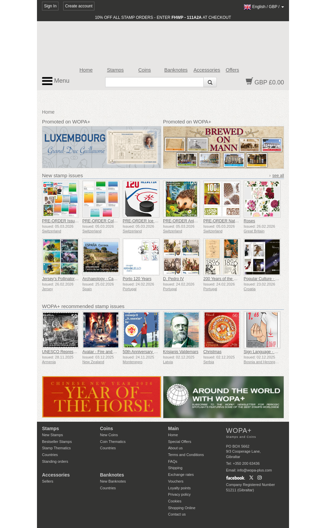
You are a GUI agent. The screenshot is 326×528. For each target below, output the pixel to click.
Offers (232, 70)
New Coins (109, 435)
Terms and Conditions (186, 455)
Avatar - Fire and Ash (101, 351)
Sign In (50, 6)
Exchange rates (181, 475)
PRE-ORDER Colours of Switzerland (115, 221)
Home (85, 70)
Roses (249, 221)
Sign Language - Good (264, 351)
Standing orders (55, 461)
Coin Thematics (113, 442)
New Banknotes (113, 481)
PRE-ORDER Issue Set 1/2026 (69, 221)
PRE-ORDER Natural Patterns (230, 221)
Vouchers (176, 481)
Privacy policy (179, 494)
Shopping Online (181, 508)
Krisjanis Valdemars (180, 351)
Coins (144, 70)
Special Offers (179, 442)
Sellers (47, 481)
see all (278, 175)
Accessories (207, 70)
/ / (264, 6)
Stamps (115, 70)
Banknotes (176, 70)
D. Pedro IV (173, 278)
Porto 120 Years (137, 278)
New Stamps (52, 435)
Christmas (212, 351)
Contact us (177, 514)
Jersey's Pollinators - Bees (65, 278)
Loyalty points (179, 488)
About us (175, 448)
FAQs (172, 461)
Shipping (175, 468)
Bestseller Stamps (57, 442)
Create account (78, 6)
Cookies (174, 501)
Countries (50, 455)
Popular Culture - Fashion (267, 278)
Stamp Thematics (56, 448)
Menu (56, 81)
